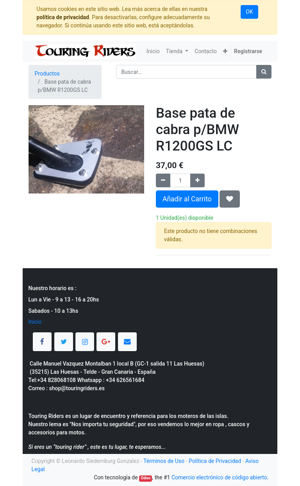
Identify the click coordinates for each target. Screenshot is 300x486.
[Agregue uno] (197, 180)
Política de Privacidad (215, 461)
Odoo (145, 478)
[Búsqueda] (263, 72)
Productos (47, 73)
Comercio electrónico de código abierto (219, 477)
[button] (225, 51)
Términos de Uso (163, 461)
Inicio (35, 322)
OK (249, 12)
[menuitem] (153, 51)
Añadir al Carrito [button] (187, 199)
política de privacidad (63, 17)
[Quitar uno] (163, 180)
